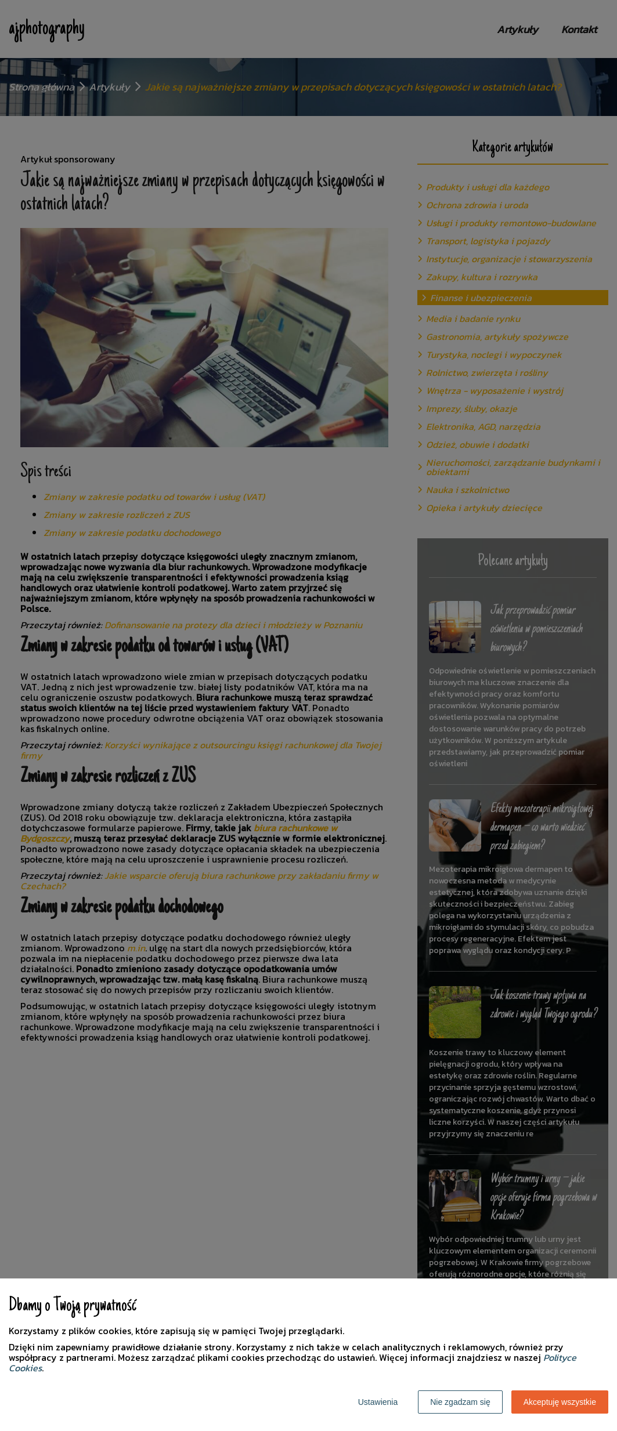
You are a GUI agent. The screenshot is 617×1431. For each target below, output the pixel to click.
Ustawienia (378, 1402)
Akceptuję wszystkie (560, 1402)
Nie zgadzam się (460, 1402)
